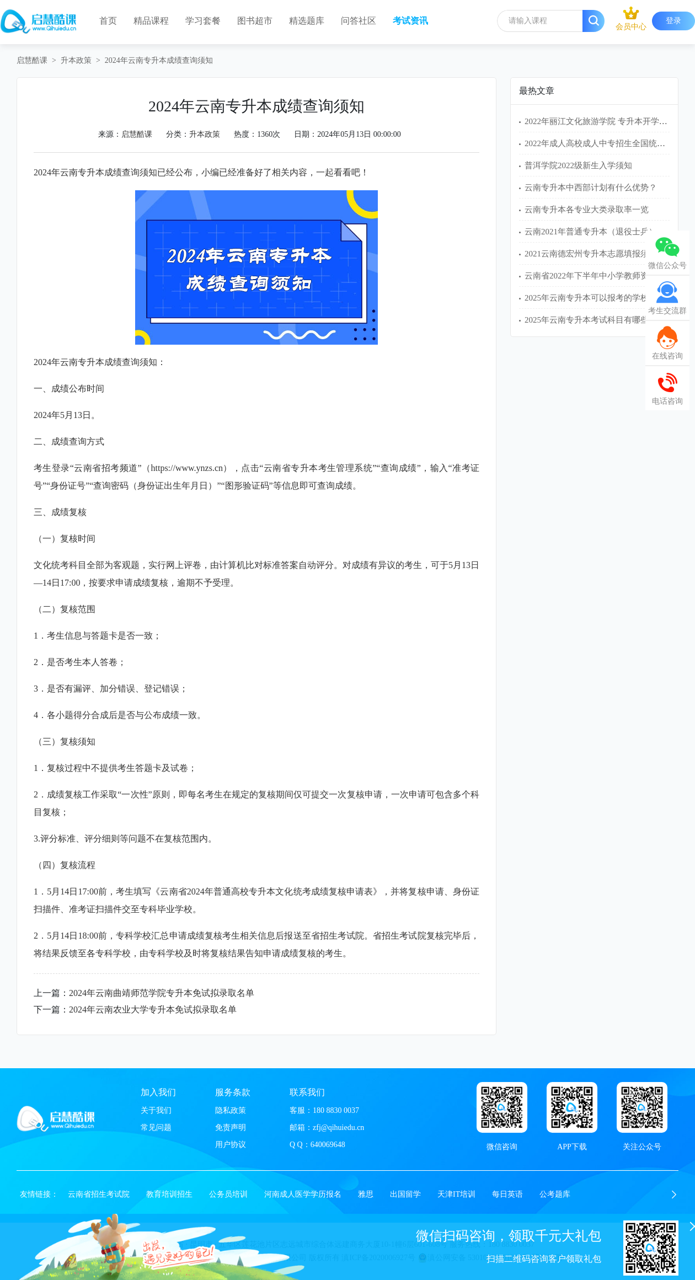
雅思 (365, 1194)
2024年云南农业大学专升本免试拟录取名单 (153, 1009)
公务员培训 (228, 1194)
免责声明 (230, 1127)
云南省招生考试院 (99, 1194)
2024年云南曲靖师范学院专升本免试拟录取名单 (161, 993)
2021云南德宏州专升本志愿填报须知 (591, 253)
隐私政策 (230, 1110)
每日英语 (507, 1194)
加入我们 (158, 1092)
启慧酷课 (32, 60)
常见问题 (156, 1127)
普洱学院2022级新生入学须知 (578, 165)
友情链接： (39, 1194)
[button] (674, 1194)
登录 (673, 21)
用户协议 (230, 1144)
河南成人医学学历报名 (302, 1194)
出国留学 (405, 1194)
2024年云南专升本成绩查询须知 (159, 60)
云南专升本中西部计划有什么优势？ (591, 187)
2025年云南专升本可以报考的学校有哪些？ (603, 297)
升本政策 (76, 60)
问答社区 (358, 20)
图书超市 (254, 20)
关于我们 (156, 1110)
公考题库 (554, 1194)
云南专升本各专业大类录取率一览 (587, 209)
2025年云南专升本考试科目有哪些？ (591, 319)
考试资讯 (410, 20)
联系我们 (307, 1092)
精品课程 (151, 20)
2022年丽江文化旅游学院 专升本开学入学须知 (608, 121)
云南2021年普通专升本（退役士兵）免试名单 (607, 231)
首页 (108, 20)
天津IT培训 (456, 1194)
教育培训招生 (169, 1194)
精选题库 (306, 20)
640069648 (328, 1144)
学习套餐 (203, 20)
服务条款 (232, 1092)
